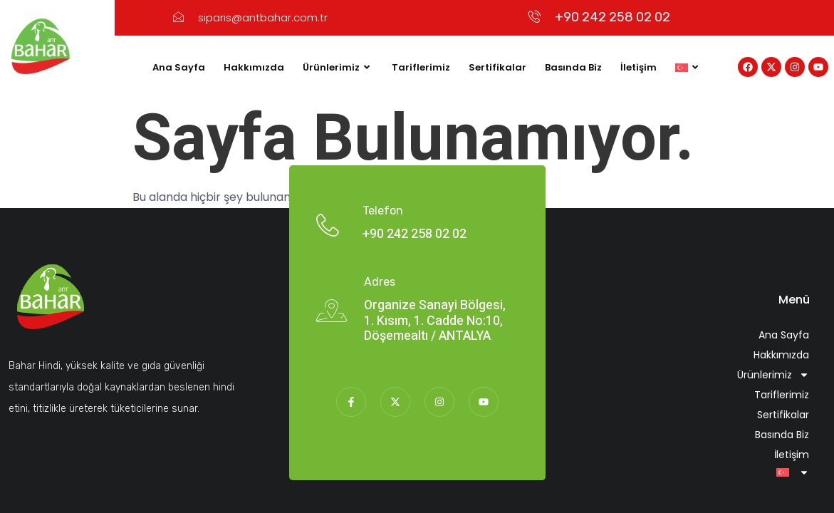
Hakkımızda (254, 67)
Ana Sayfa (178, 67)
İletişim (638, 67)
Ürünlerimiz (338, 67)
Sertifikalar (497, 67)
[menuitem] (688, 68)
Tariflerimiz (421, 67)
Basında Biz (573, 67)
